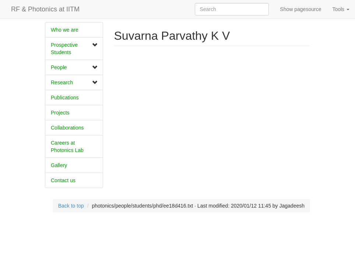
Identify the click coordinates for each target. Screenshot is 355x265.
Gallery (59, 165)
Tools (340, 9)
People (59, 67)
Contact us (63, 180)
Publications (65, 97)
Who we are (64, 30)
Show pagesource (300, 9)
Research (62, 82)
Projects (60, 113)
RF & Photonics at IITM (45, 9)
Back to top (71, 206)
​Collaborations (67, 128)
